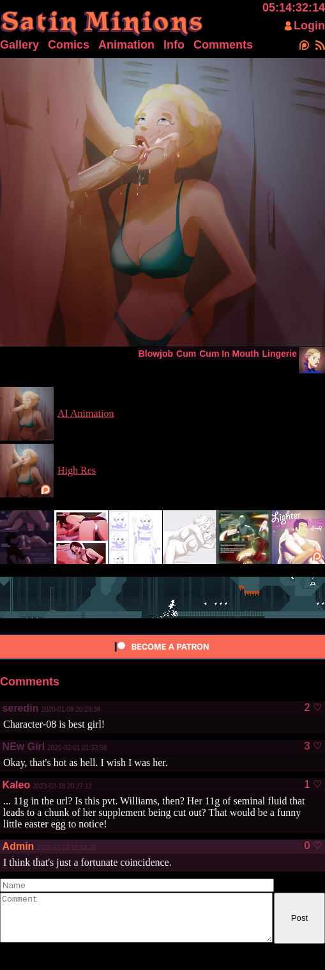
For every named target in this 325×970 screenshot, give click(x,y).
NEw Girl (24, 746)
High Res (76, 470)
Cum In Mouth (229, 353)
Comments (223, 44)
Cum (186, 353)
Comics (68, 44)
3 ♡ (312, 746)
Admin (18, 846)
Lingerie (279, 353)
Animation (126, 44)
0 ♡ (312, 846)
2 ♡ (312, 708)
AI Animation (85, 413)
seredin (21, 708)
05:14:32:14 (293, 7)
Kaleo (17, 784)
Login (309, 25)
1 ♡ (312, 784)
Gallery (19, 44)
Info (174, 44)
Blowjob (156, 353)
